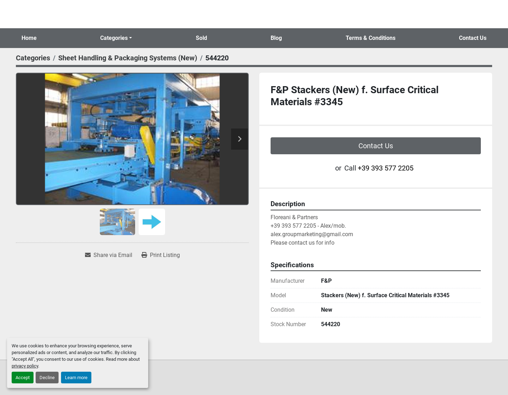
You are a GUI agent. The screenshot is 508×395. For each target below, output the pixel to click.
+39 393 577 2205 (385, 168)
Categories (114, 38)
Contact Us (472, 38)
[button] (116, 38)
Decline (47, 377)
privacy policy (25, 366)
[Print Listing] (161, 255)
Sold (201, 38)
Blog (276, 38)
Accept (23, 377)
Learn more (76, 377)
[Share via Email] (108, 255)
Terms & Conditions (370, 38)
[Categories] (33, 58)
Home (29, 38)
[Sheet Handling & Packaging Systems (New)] (127, 58)
